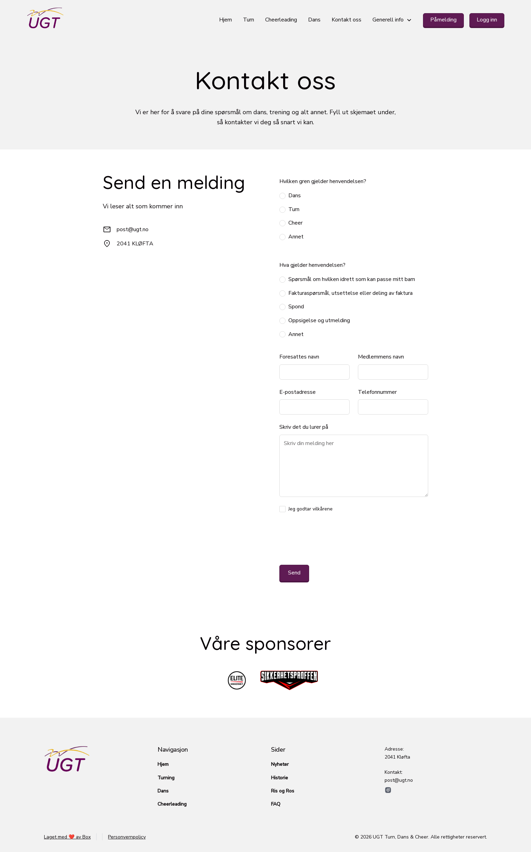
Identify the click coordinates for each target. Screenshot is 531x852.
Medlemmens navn (381, 357)
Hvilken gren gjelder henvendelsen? (322, 181)
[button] (392, 20)
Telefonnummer (377, 392)
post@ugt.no (132, 229)
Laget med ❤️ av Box (67, 837)
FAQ (275, 804)
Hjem (225, 20)
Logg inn (487, 20)
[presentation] (332, 540)
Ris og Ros (282, 791)
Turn (248, 20)
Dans (314, 20)
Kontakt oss (346, 20)
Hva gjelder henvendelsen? (312, 265)
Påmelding (443, 20)
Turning (166, 777)
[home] (120, 20)
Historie (279, 777)
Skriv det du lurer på (303, 427)
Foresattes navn (299, 357)
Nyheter (280, 764)
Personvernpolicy (127, 837)
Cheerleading (281, 20)
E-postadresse (297, 392)
